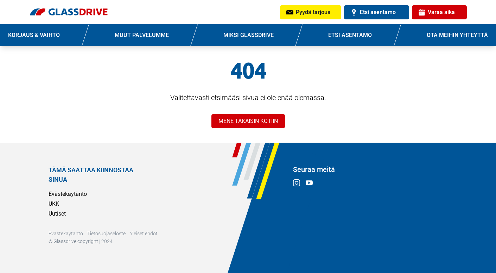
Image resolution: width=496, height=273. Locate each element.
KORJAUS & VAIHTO (34, 35)
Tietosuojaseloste (106, 233)
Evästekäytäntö (68, 194)
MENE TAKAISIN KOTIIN (248, 121)
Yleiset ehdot (144, 233)
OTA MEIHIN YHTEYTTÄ (457, 35)
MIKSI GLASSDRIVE (248, 35)
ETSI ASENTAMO (350, 35)
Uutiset (57, 213)
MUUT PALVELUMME (142, 35)
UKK (54, 203)
